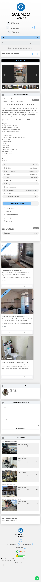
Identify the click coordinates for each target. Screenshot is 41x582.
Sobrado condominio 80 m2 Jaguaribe (12, 514)
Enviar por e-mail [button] (20, 443)
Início (4, 43)
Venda (9, 43)
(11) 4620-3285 (14, 28)
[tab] (6, 60)
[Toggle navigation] (37, 37)
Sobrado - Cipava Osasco (8, 500)
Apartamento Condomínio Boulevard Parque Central (15, 471)
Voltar (37, 43)
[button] (5, 75)
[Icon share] (33, 27)
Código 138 (30, 43)
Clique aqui (5, 535)
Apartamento (23, 43)
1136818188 (15, 33)
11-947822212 (13, 408)
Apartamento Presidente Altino (10, 485)
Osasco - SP (15, 43)
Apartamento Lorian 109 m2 (9, 456)
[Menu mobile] (3, 37)
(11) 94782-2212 (15, 24)
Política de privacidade (20, 578)
